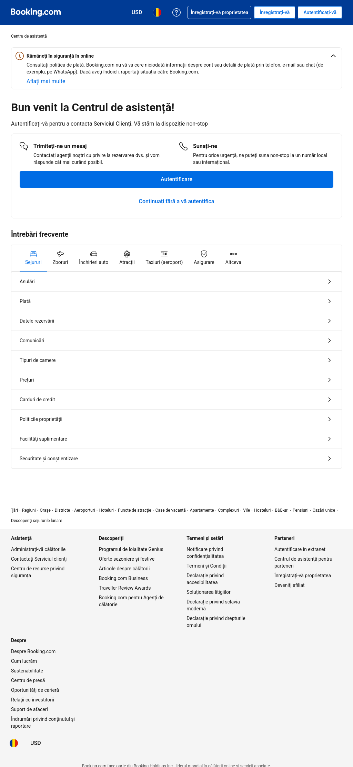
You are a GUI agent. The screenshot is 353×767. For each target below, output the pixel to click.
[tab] (33, 258)
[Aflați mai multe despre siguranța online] (46, 81)
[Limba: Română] (14, 743)
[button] (176, 55)
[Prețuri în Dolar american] (35, 743)
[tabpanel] (176, 370)
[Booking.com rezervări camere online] (36, 12)
